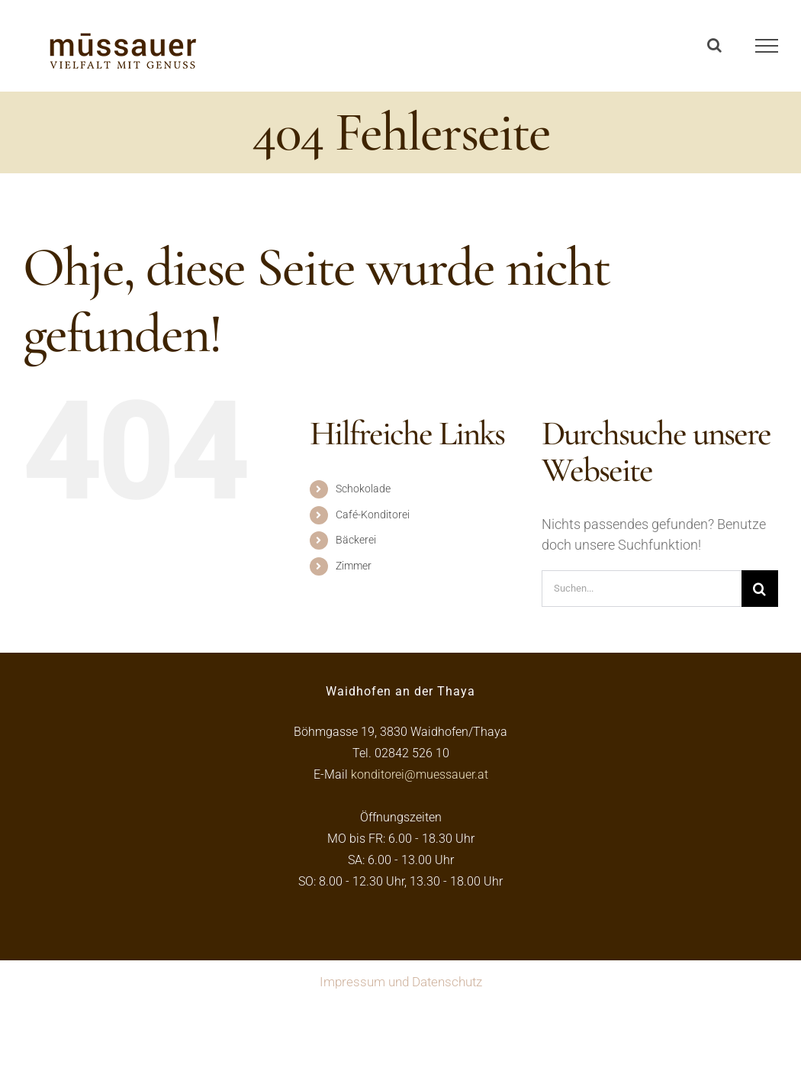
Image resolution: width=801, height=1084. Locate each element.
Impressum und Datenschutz (401, 981)
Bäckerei (356, 540)
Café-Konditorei (373, 514)
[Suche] (759, 588)
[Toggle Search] (714, 45)
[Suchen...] (641, 588)
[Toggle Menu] (767, 46)
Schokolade (363, 488)
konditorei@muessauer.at (419, 774)
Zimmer (354, 566)
